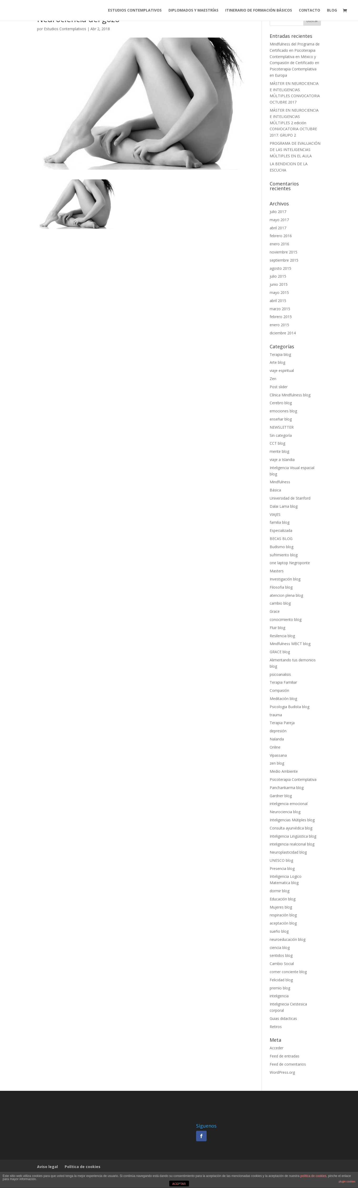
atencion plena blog (286, 595)
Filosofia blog (281, 587)
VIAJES (275, 514)
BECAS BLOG (281, 538)
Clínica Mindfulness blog (290, 394)
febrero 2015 (281, 316)
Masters (277, 570)
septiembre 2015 (284, 260)
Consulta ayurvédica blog (291, 828)
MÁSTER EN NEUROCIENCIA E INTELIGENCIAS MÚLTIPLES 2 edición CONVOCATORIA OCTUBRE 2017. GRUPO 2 (294, 123)
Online (275, 747)
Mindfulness (280, 481)
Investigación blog (285, 579)
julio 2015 (278, 276)
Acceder (276, 1047)
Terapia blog (280, 354)
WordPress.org (282, 1072)
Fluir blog (277, 627)
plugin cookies (347, 1181)
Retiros (276, 1026)
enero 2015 (279, 324)
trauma (276, 714)
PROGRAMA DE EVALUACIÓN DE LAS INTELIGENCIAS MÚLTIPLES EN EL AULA (295, 149)
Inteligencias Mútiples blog (292, 819)
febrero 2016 (281, 235)
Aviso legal (47, 1166)
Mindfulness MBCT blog (290, 643)
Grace (275, 611)
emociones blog (283, 410)
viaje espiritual (282, 370)
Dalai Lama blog (284, 506)
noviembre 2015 (283, 252)
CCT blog (277, 443)
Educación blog (282, 898)
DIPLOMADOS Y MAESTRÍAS (193, 11)
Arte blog (277, 362)
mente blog (279, 451)
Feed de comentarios (288, 1064)
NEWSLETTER (282, 427)
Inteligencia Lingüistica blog (293, 836)
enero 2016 (279, 243)
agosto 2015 (280, 268)
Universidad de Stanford (290, 498)
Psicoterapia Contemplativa (293, 779)
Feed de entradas (284, 1056)
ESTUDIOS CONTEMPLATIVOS (135, 11)
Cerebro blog (281, 402)
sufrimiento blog (284, 554)
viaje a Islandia (282, 459)
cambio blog (280, 603)
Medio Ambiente (284, 771)
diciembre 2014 (283, 332)
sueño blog (279, 931)
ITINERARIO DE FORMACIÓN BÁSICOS (258, 11)
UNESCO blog (281, 860)
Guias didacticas (283, 1018)
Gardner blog (281, 795)
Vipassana (278, 755)
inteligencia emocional (289, 803)
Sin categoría (281, 435)
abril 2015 (278, 300)
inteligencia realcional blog (292, 844)
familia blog (279, 522)
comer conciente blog (288, 971)
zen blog (277, 763)
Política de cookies (82, 1166)
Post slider (279, 386)
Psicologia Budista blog (289, 706)
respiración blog (283, 914)
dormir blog (279, 890)
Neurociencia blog (285, 811)
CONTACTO (309, 11)
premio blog (280, 987)
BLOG (332, 11)
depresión (278, 730)
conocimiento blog (285, 619)
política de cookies (313, 1176)
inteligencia (279, 995)
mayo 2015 (279, 292)
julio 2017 (278, 211)
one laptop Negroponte (290, 562)
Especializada (281, 530)
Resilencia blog (282, 635)
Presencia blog (282, 868)
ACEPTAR (179, 1183)
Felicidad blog (281, 979)
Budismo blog (281, 546)
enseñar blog (281, 419)
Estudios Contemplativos (65, 28)
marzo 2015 (280, 308)
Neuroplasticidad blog (288, 852)
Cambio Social (282, 963)
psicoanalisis (280, 674)
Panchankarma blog (287, 787)
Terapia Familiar (283, 682)
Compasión (279, 690)
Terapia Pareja (282, 722)
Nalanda (277, 738)
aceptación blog (283, 923)
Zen (273, 378)
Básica (275, 489)
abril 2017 (278, 227)
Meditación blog (283, 698)
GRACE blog (280, 651)
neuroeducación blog (287, 939)
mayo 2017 (279, 219)
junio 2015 (279, 284)
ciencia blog (280, 947)
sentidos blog (281, 955)
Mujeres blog (281, 907)
